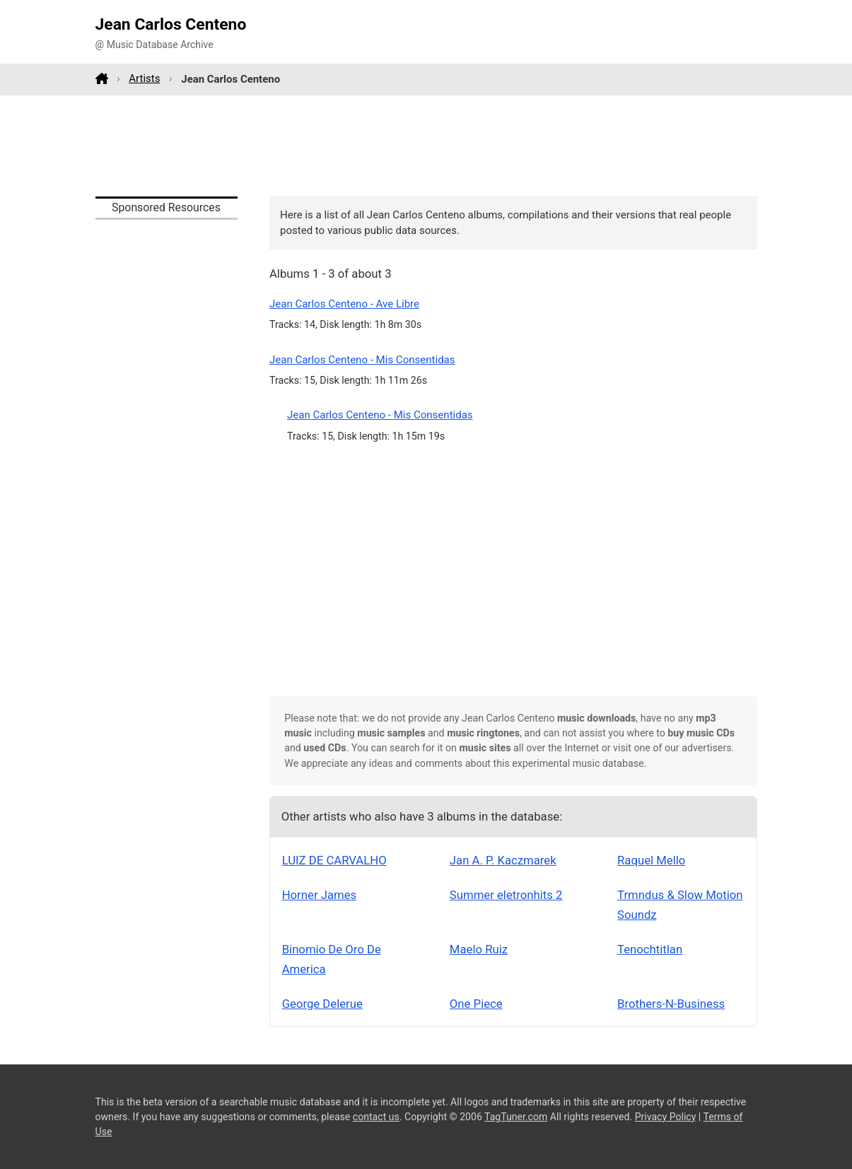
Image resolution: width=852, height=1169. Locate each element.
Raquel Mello (651, 860)
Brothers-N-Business (671, 1004)
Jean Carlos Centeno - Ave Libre (344, 304)
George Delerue (322, 1004)
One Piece (476, 1004)
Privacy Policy (665, 1116)
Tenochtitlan (649, 949)
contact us (376, 1116)
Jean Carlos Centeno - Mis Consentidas (362, 359)
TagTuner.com (515, 1116)
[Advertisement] (426, 145)
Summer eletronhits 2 (506, 895)
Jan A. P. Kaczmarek (503, 860)
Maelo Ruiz (479, 949)
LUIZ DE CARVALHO (334, 860)
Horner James (319, 895)
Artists (144, 78)
